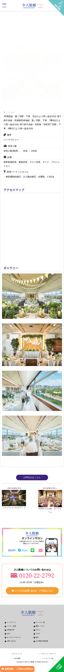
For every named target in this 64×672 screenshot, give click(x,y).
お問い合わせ (11, 641)
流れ (37, 637)
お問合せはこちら (32, 477)
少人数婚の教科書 (42, 641)
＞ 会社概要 (16, 658)
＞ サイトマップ (16, 654)
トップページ (11, 622)
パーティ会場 (11, 626)
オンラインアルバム (14, 637)
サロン (38, 630)
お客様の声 (10, 630)
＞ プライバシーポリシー (47, 654)
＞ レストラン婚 (47, 658)
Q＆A (8, 633)
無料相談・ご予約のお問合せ (19, 669)
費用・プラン (40, 626)
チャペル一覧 (40, 622)
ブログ (38, 633)
